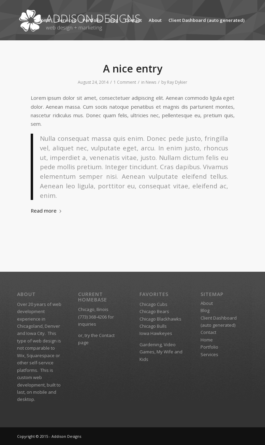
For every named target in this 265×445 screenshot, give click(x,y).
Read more (46, 210)
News (151, 82)
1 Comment (125, 82)
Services (66, 20)
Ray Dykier (177, 82)
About (155, 20)
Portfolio (92, 20)
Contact (133, 20)
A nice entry (132, 69)
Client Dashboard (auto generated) (206, 20)
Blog (113, 20)
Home (44, 20)
